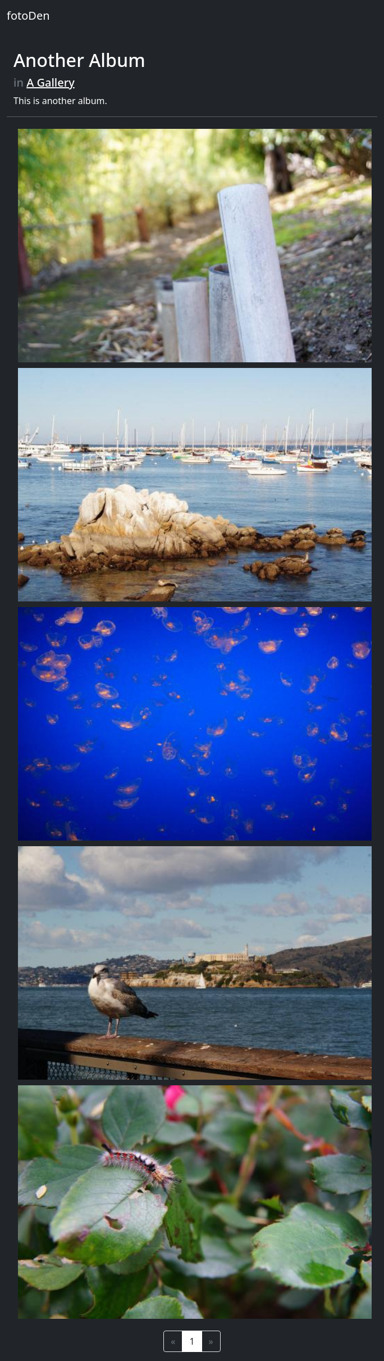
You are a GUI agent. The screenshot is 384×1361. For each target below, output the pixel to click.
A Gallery (50, 82)
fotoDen (28, 15)
